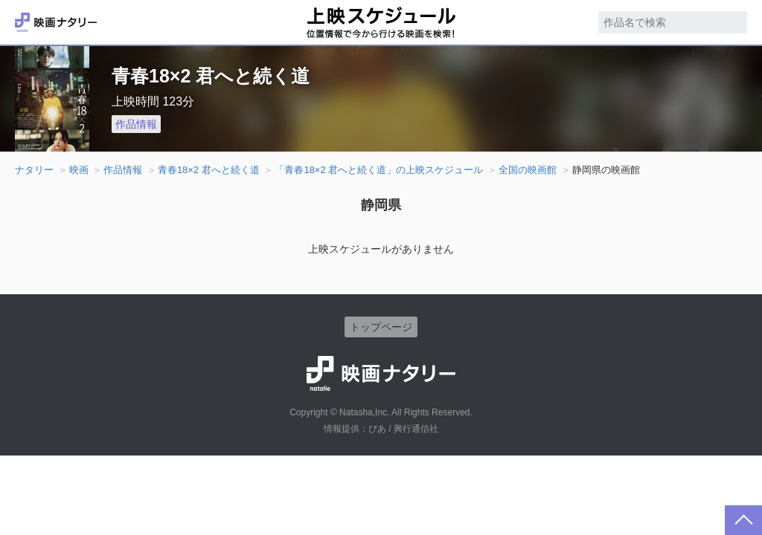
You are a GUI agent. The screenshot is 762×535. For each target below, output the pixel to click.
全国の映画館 (528, 169)
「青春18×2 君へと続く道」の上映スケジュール (379, 169)
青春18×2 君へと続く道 (209, 169)
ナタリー (34, 169)
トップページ (381, 327)
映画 (79, 169)
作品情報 (136, 124)
